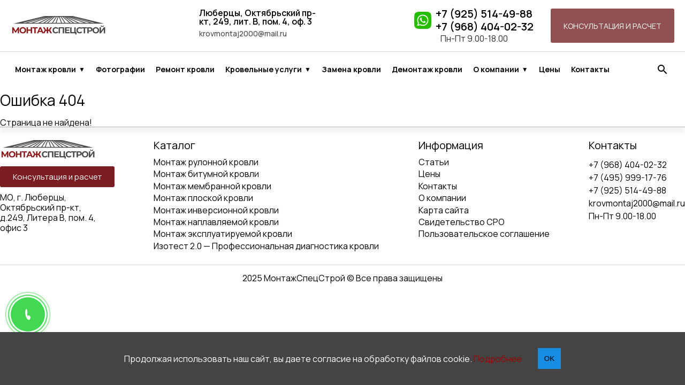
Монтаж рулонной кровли (206, 162)
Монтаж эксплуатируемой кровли (223, 234)
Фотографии (120, 69)
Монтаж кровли (45, 69)
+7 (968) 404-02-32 (485, 26)
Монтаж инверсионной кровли (216, 210)
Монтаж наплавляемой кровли (216, 222)
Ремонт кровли (185, 69)
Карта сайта (443, 210)
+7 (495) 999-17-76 (628, 177)
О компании (496, 69)
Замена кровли (351, 69)
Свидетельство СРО (461, 222)
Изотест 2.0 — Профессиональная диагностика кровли (266, 246)
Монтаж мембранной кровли (212, 186)
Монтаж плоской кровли (203, 198)
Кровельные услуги (263, 69)
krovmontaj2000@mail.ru (243, 33)
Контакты (590, 69)
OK (549, 359)
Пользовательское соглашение (484, 234)
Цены (549, 69)
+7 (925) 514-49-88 (484, 14)
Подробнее (498, 359)
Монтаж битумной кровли (206, 174)
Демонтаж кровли (427, 69)
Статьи (433, 162)
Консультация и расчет (612, 26)
